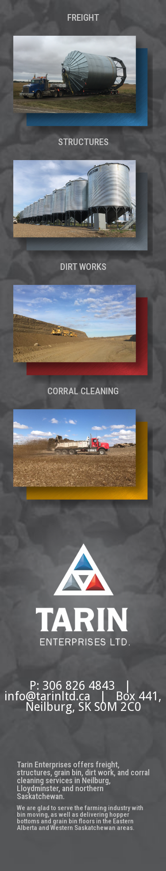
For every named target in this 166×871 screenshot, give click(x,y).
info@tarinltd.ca (47, 696)
